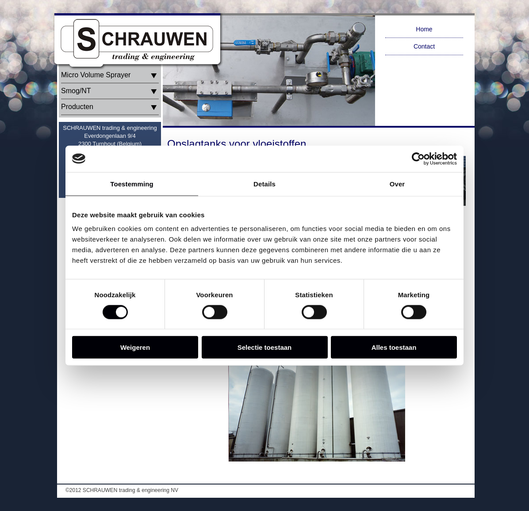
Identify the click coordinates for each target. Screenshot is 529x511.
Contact (424, 46)
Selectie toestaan (265, 347)
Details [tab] (264, 183)
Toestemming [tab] (131, 183)
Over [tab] (397, 183)
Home (424, 29)
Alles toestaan (394, 347)
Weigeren (135, 347)
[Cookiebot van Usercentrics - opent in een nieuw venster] (418, 158)
